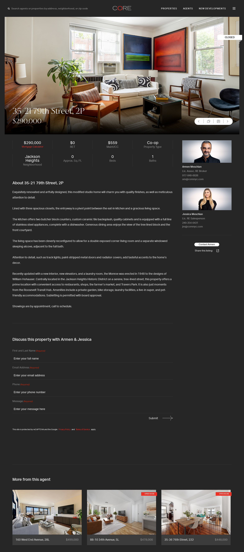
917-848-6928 (190, 175)
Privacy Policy (64, 429)
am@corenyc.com (193, 179)
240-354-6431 (190, 223)
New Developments (212, 8)
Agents (188, 8)
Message (22, 401)
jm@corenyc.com (192, 226)
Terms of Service (83, 429)
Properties (169, 8)
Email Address (25, 367)
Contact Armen (207, 244)
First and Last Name (28, 351)
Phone (20, 384)
